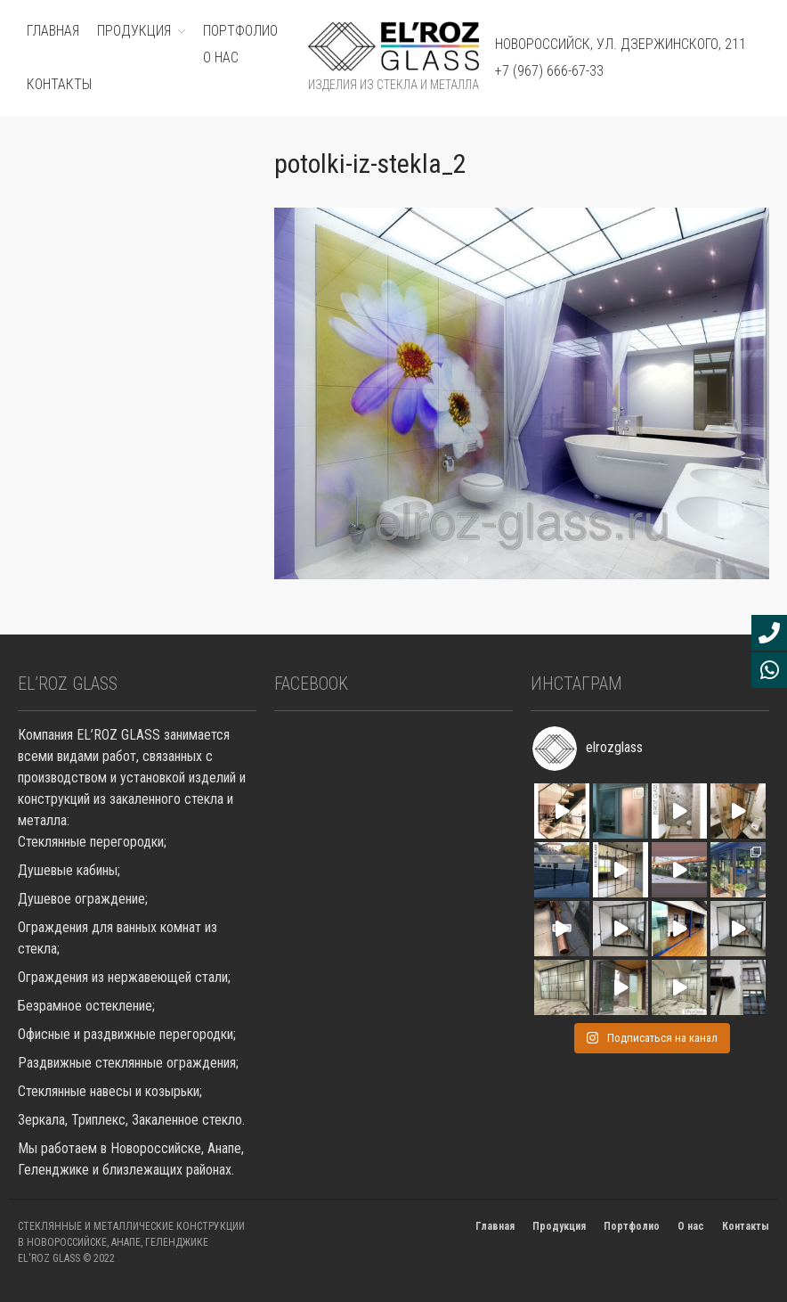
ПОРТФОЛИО (240, 30)
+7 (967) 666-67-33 (549, 70)
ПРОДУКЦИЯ (134, 30)
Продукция (559, 1226)
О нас (221, 57)
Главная (495, 1226)
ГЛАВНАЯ (53, 30)
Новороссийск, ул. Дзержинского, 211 (620, 44)
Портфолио (632, 1226)
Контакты (59, 84)
